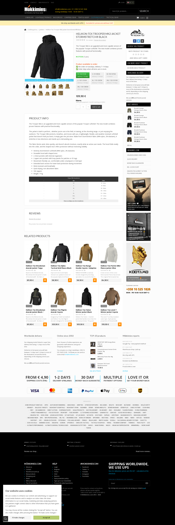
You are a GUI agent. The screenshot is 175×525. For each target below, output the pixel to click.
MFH (41, 418)
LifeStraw (115, 415)
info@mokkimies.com (72, 354)
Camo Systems (135, 407)
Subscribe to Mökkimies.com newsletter (121, 479)
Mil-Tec (62, 418)
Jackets (41, 30)
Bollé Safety (145, 405)
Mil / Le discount (133, 167)
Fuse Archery (73, 413)
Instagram (85, 474)
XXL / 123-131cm (112, 81)
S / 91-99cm (97, 75)
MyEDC (112, 418)
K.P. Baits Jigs (69, 415)
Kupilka (106, 415)
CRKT (31, 410)
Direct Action (52, 410)
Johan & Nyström (56, 415)
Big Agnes (103, 405)
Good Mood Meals (125, 413)
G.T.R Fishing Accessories (89, 413)
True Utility (141, 423)
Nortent (34, 420)
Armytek (80, 405)
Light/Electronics (43, 17)
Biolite (111, 405)
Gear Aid (113, 413)
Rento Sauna (103, 420)
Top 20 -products (31, 483)
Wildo (108, 425)
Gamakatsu (104, 413)
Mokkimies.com (72, 418)
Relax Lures (93, 420)
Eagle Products (78, 410)
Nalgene (120, 418)
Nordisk (147, 418)
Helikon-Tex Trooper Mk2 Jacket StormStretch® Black (63, 30)
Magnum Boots (126, 415)
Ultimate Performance (35, 425)
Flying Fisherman (141, 410)
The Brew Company (119, 423)
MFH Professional (51, 418)
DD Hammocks (40, 410)
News (28, 478)
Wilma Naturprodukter (120, 425)
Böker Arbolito (100, 407)
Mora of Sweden (85, 418)
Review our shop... (30, 451)
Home (26, 2)
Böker (91, 407)
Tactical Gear (112, 17)
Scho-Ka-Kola (32, 423)
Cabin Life (29, 17)
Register (57, 469)
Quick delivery (132, 159)
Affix (46, 405)
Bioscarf (119, 405)
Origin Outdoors (50, 420)
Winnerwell (135, 425)
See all (129, 145)
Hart (144, 413)
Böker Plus (124, 407)
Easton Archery (92, 410)
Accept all (46, 518)
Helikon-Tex (34, 415)
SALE (52, 2)
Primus (84, 420)
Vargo (90, 425)
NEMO (132, 418)
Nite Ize (139, 418)
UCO (148, 423)
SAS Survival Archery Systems (127, 420)
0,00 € (144, 18)
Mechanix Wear (33, 418)
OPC (40, 420)
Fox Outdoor (54, 413)
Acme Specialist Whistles (33, 405)
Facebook (85, 467)
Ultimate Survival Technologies (56, 425)
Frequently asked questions (63, 483)
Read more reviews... (143, 451)
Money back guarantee (135, 163)
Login (122, 2)
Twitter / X (85, 469)
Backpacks (57, 17)
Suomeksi (85, 476)
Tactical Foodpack (98, 423)
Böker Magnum (113, 407)
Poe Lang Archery (74, 420)
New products (44, 2)
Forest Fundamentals (39, 413)
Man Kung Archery (140, 415)
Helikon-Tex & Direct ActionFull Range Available (137, 172)
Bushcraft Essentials (57, 407)
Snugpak (55, 423)
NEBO (126, 418)
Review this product (100, 40)
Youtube (85, 472)
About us (29, 467)
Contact (33, 2)
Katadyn (90, 415)
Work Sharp (146, 425)
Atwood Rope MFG (91, 405)
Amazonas (71, 405)
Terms (56, 472)
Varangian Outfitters (78, 425)
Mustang (105, 418)
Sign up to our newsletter (62, 481)
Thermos (131, 423)
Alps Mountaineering (57, 405)
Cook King (146, 407)
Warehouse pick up (32, 472)
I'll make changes (18, 518)
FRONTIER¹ (64, 413)
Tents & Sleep (83, 17)
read (144, 488)
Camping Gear (70, 17)
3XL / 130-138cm (83, 88)
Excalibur (117, 410)
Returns (56, 476)
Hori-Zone (44, 415)
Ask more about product (136, 68)
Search (144, 11)
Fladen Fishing (128, 410)
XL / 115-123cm (97, 81)
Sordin (62, 423)
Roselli (112, 420)
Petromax (62, 420)
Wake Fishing (99, 425)
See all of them (95, 371)
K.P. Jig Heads (80, 415)
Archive (125, 371)
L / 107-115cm (82, 81)
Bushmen (83, 407)
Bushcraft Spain (72, 407)
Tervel (109, 423)
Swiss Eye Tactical (82, 423)
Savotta (143, 420)
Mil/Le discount (31, 481)
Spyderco (70, 423)
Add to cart (96, 107)
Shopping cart (30, 476)
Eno (110, 410)
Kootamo (98, 415)
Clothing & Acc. (97, 17)
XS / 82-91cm (82, 75)
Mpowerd (96, 418)
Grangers (137, 413)
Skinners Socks (44, 423)
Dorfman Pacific (65, 410)
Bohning (136, 405)
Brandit (30, 407)
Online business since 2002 (136, 155)
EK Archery (103, 410)
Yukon (88, 428)
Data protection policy (61, 478)
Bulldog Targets (41, 407)
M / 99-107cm (111, 75)
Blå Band (127, 405)
